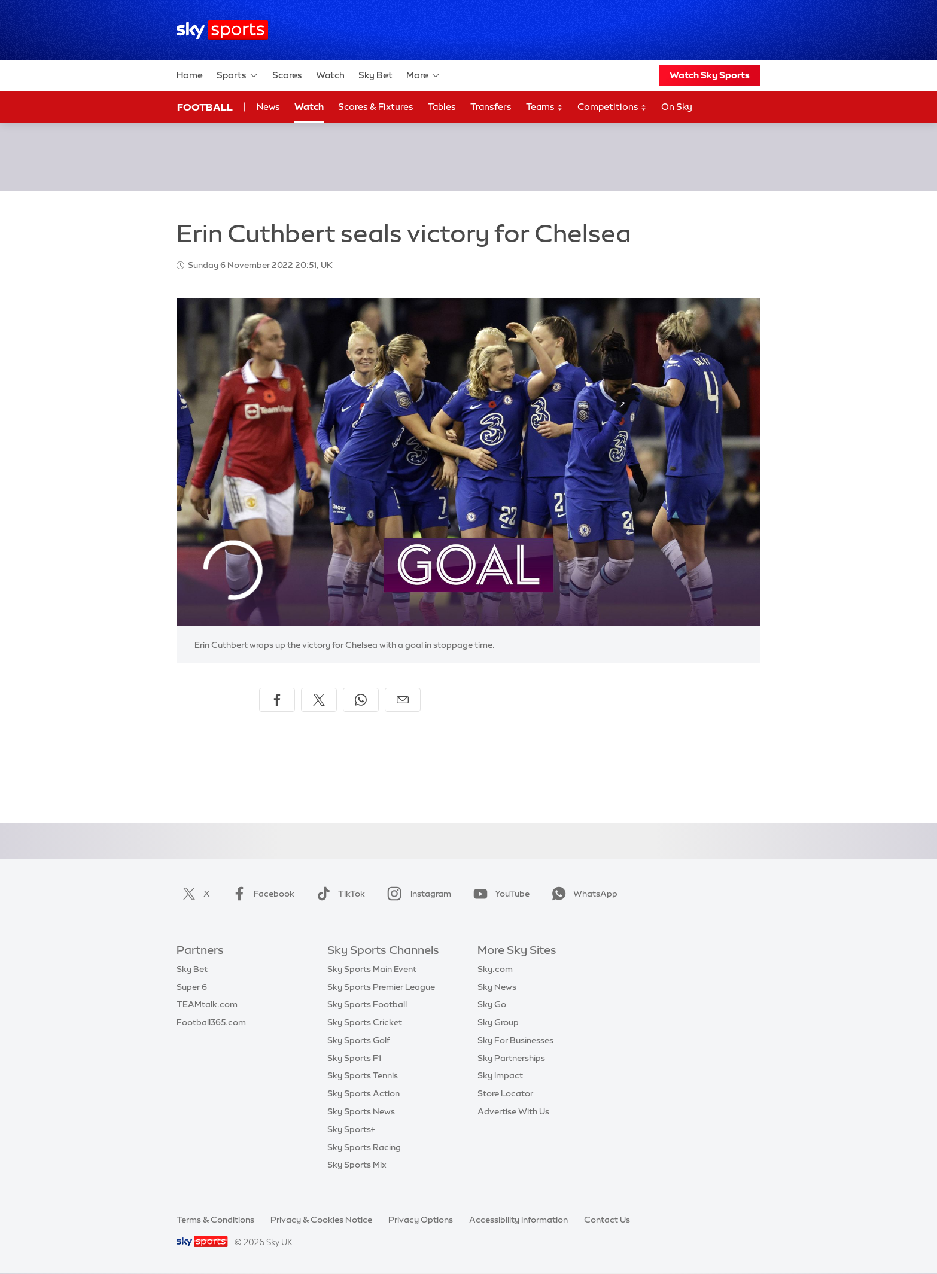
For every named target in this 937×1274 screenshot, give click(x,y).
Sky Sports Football (367, 1004)
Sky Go (491, 1004)
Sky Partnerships (511, 1058)
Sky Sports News (361, 1111)
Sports (237, 75)
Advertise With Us (513, 1111)
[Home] (222, 30)
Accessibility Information (518, 1219)
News (268, 106)
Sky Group (498, 1022)
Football (205, 107)
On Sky (676, 106)
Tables (442, 106)
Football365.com (211, 1022)
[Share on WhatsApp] (361, 700)
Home (190, 75)
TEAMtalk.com (207, 1004)
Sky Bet (375, 75)
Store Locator (505, 1093)
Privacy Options (420, 1219)
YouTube (499, 893)
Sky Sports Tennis (362, 1075)
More (423, 75)
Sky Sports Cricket (364, 1022)
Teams (544, 107)
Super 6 (192, 987)
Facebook (260, 893)
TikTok (338, 893)
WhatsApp (582, 893)
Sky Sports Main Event (371, 969)
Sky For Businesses (515, 1040)
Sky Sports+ (351, 1129)
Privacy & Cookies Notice (321, 1219)
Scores (287, 75)
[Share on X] (319, 700)
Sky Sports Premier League (381, 987)
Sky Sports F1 (354, 1058)
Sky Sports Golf (358, 1040)
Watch (330, 75)
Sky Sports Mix (357, 1164)
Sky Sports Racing (364, 1147)
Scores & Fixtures (375, 106)
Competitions (612, 107)
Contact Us (607, 1219)
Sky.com (495, 969)
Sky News (496, 987)
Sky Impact (500, 1075)
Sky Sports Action (363, 1093)
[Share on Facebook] (277, 700)
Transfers (491, 106)
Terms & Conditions (215, 1219)
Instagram (416, 893)
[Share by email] (403, 700)
